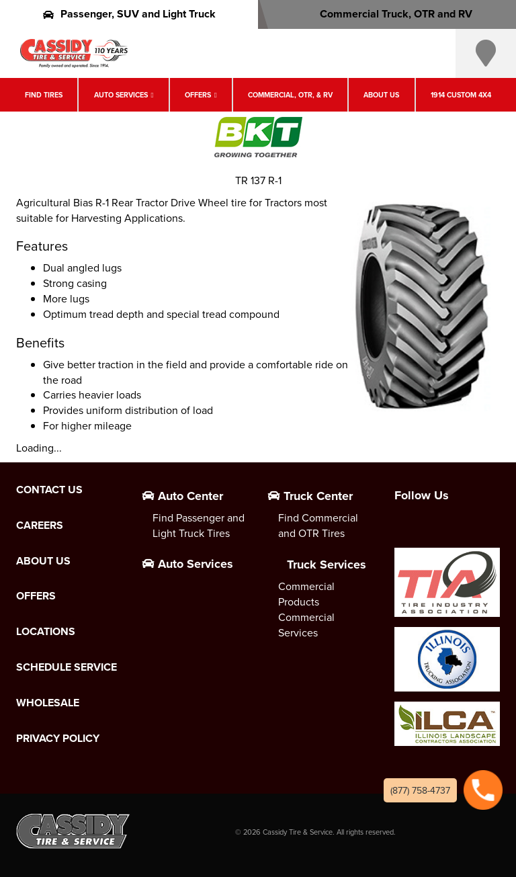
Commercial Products (306, 594)
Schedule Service (66, 667)
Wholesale (47, 703)
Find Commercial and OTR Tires (318, 525)
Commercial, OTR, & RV (290, 94)
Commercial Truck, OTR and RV (387, 14)
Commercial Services (306, 625)
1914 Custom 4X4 (461, 94)
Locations (45, 631)
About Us (381, 94)
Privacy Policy (57, 738)
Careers (39, 525)
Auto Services (121, 94)
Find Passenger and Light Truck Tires (199, 525)
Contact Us (49, 490)
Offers (198, 94)
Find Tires (43, 94)
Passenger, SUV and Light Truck (129, 14)
